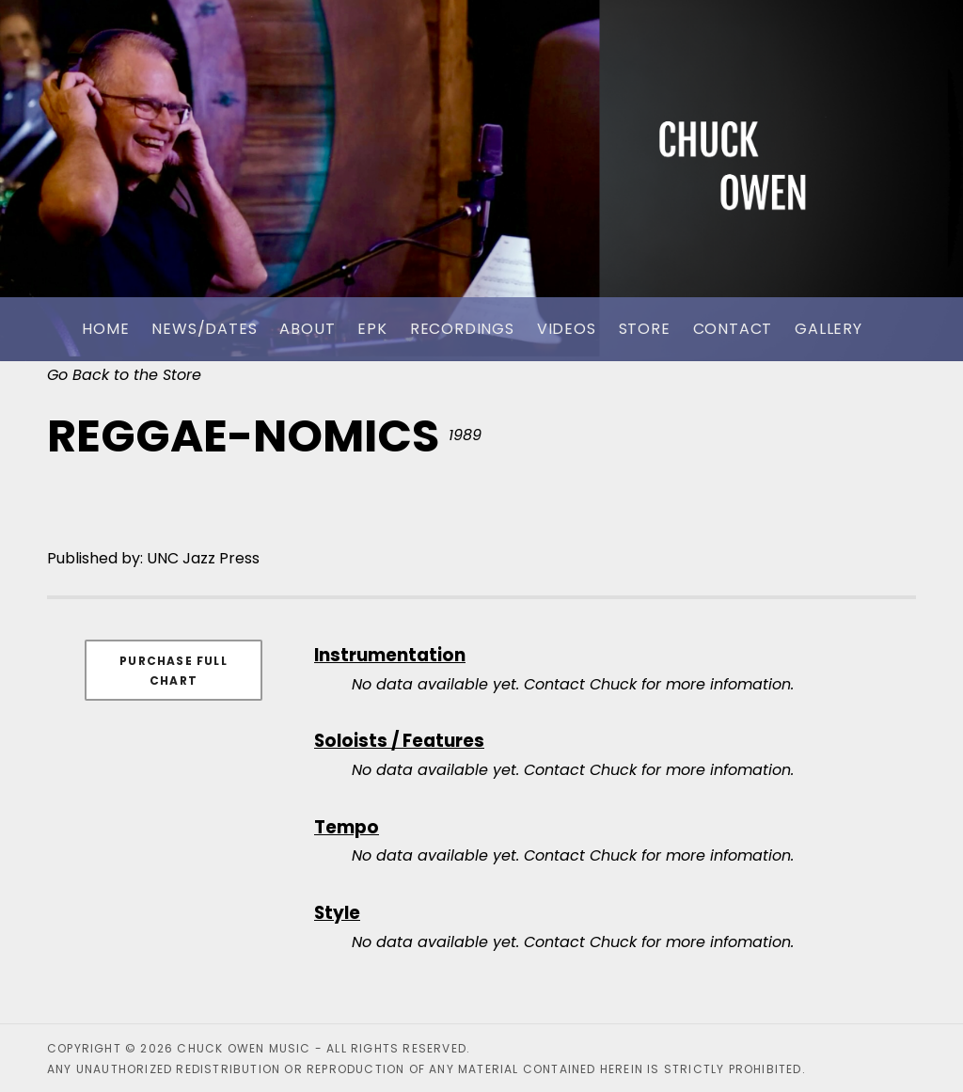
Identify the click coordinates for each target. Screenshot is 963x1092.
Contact (733, 329)
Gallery (828, 329)
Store (645, 329)
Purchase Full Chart (173, 670)
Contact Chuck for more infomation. (659, 684)
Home (105, 329)
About (307, 329)
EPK (372, 329)
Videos (566, 329)
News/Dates (204, 329)
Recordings (462, 329)
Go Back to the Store (124, 375)
